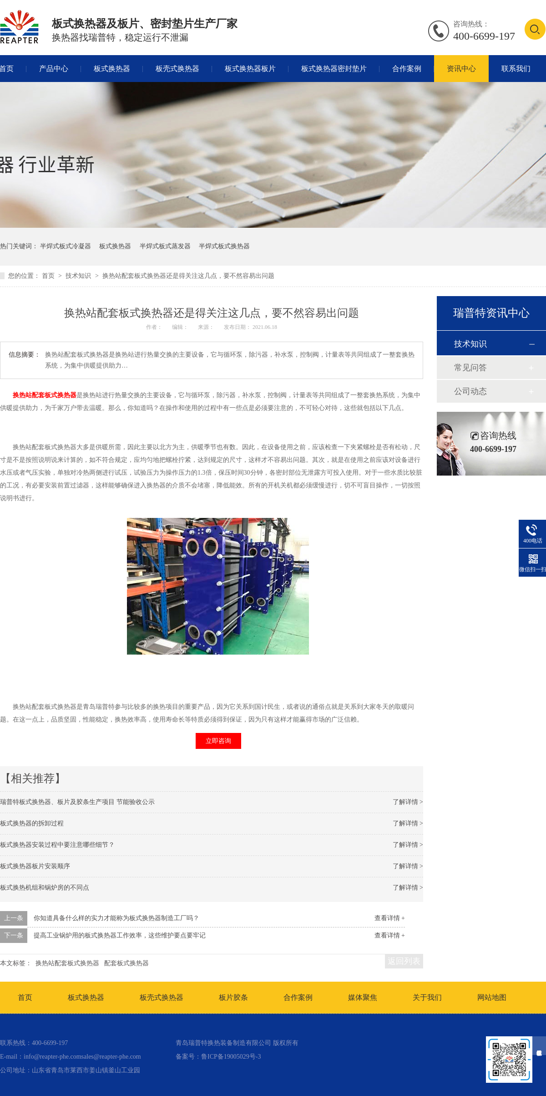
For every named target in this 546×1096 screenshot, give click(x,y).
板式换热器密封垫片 (334, 68)
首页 (49, 275)
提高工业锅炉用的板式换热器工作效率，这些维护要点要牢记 (120, 935)
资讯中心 (461, 68)
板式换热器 (112, 68)
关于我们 (427, 997)
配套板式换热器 (126, 963)
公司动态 (470, 391)
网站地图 (491, 997)
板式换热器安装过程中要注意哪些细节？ (57, 844)
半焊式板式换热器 (224, 246)
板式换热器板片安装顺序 (35, 866)
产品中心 (53, 68)
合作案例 (406, 68)
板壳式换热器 (177, 68)
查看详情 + (389, 918)
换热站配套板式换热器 (44, 395)
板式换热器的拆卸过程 (32, 823)
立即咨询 (218, 740)
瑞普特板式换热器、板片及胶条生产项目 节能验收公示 (77, 802)
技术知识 (79, 275)
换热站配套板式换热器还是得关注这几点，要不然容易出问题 (188, 275)
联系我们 (516, 68)
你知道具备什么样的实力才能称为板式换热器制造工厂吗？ (116, 918)
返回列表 (404, 961)
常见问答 (470, 367)
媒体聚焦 (362, 997)
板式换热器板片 (250, 68)
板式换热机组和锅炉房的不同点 (44, 887)
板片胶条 (233, 997)
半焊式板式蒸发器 (165, 246)
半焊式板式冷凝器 (65, 246)
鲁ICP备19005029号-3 (231, 1056)
